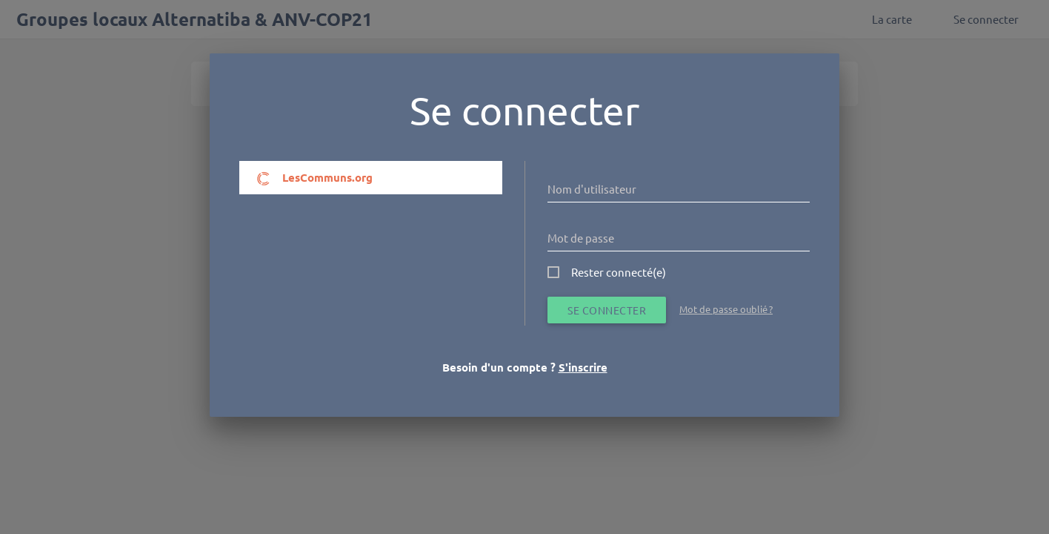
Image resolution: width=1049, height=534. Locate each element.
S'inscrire (583, 367)
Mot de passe (580, 238)
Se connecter (606, 310)
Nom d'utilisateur (591, 189)
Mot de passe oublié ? (726, 309)
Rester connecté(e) (618, 272)
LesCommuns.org (314, 177)
